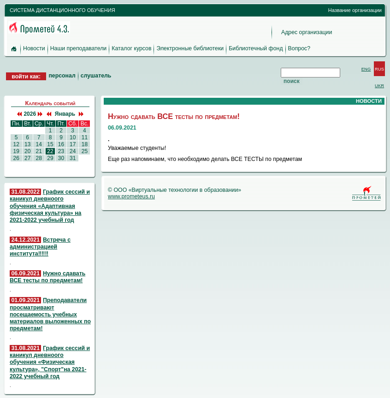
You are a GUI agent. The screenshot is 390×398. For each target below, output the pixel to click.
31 (72, 158)
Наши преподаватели (78, 48)
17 (72, 144)
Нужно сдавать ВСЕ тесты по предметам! (47, 277)
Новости (34, 48)
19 (16, 151)
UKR (379, 85)
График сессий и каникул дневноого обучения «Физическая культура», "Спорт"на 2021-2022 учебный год (50, 362)
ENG (366, 68)
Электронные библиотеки (190, 48)
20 (27, 151)
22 (50, 151)
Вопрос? (299, 48)
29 (50, 158)
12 (16, 144)
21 (38, 151)
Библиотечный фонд (256, 48)
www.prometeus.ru (131, 196)
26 (16, 158)
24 (72, 151)
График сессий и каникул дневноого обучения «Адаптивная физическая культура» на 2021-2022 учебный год (50, 206)
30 (60, 158)
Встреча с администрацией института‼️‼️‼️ (40, 247)
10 (72, 137)
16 (60, 144)
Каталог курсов (131, 48)
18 (84, 144)
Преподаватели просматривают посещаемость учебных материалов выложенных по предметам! (50, 314)
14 (38, 144)
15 (50, 144)
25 (84, 151)
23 (60, 151)
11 (84, 137)
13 (27, 144)
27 (27, 158)
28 (38, 158)
